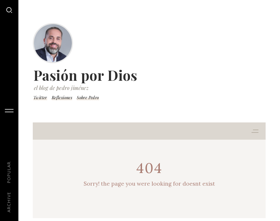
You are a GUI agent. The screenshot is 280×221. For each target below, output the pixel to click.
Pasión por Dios (85, 75)
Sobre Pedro (88, 97)
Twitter (40, 97)
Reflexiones (62, 97)
